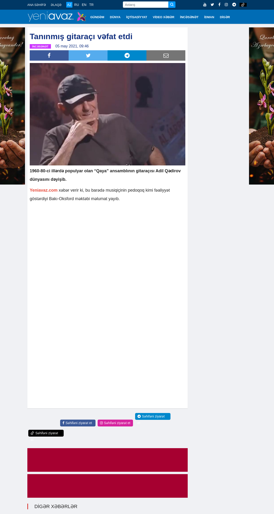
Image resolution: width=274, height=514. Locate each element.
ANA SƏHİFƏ (36, 5)
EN (84, 5)
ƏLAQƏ (56, 5)
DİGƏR (225, 17)
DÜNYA (115, 17)
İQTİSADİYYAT (136, 17)
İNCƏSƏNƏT (189, 17)
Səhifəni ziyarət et (77, 423)
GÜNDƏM (97, 17)
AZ (69, 5)
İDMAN (209, 17)
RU (76, 5)
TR (91, 5)
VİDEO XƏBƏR (163, 17)
